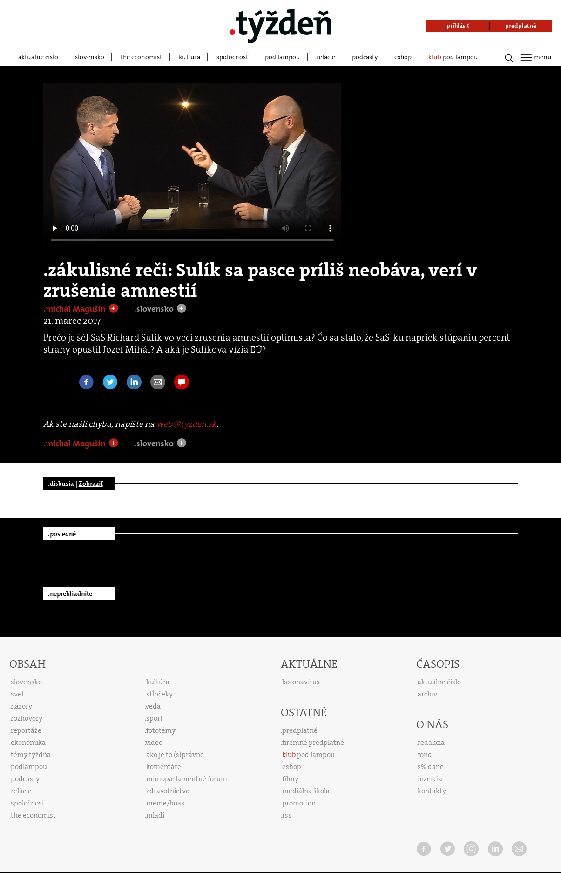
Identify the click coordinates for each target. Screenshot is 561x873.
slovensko (89, 57)
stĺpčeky (159, 694)
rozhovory (26, 718)
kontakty (432, 791)
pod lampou (282, 57)
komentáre (163, 766)
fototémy (161, 730)
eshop (403, 57)
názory (21, 706)
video (154, 742)
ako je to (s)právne (175, 754)
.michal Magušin (75, 308)
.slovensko (155, 308)
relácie (326, 57)
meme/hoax (165, 803)
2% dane (431, 766)
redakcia (431, 742)
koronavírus (301, 682)
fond (425, 754)
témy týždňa (31, 754)
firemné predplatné (313, 742)
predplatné (300, 730)
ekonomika (28, 742)
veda (153, 706)
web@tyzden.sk (186, 424)
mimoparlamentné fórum (186, 779)
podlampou (29, 766)
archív (427, 694)
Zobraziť (91, 483)
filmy (290, 779)
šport (154, 718)
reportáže (26, 730)
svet (17, 694)
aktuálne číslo (38, 57)
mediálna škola (306, 791)
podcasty (365, 57)
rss (286, 815)
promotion (299, 803)
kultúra (189, 57)
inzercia (430, 779)
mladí (155, 815)
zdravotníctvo (167, 791)
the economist (141, 57)
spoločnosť (232, 57)
